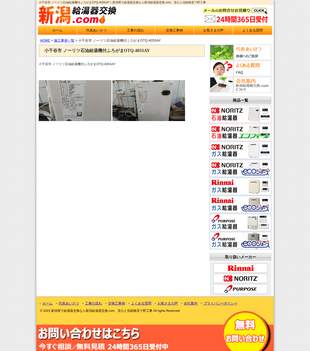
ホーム (57, 30)
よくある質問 (252, 30)
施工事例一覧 (64, 40)
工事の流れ (135, 30)
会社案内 (190, 303)
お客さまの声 (213, 30)
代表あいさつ (96, 30)
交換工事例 (174, 30)
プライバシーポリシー (220, 303)
